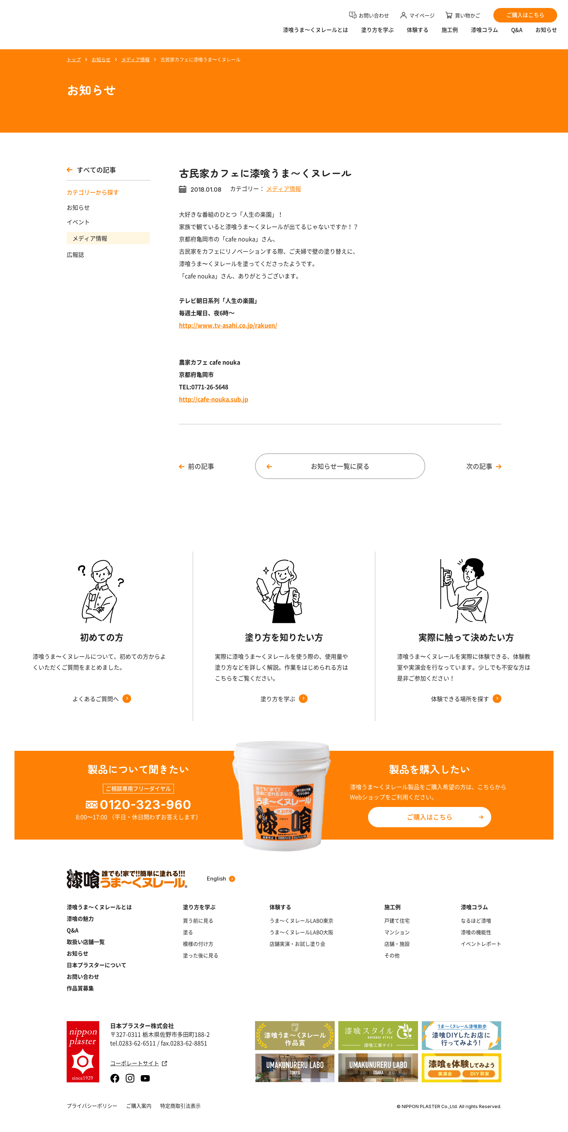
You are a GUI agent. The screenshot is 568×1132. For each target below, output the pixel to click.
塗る (188, 932)
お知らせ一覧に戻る (340, 466)
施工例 (450, 34)
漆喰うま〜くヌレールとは (315, 34)
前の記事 (201, 466)
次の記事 (479, 466)
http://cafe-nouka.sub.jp (213, 399)
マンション (397, 932)
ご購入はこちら (429, 817)
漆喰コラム (484, 34)
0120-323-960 (145, 804)
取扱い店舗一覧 (86, 942)
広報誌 (75, 254)
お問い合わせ (83, 977)
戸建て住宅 (397, 920)
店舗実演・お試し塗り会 (297, 943)
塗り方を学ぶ (377, 34)
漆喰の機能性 (476, 932)
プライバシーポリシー (92, 1105)
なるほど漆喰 (476, 920)
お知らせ (546, 34)
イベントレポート (481, 943)
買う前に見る (198, 920)
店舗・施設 (397, 943)
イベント (78, 221)
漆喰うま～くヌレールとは (99, 907)
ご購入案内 (138, 1105)
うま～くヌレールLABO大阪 (301, 932)
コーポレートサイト (138, 1063)
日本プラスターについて (96, 965)
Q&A (516, 34)
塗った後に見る (200, 955)
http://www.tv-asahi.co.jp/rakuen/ (228, 325)
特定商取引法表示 (180, 1105)
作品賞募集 (80, 988)
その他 (392, 955)
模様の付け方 (198, 943)
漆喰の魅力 (80, 919)
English (221, 878)
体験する (418, 34)
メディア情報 (89, 238)
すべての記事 (91, 170)
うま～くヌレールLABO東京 (301, 920)
